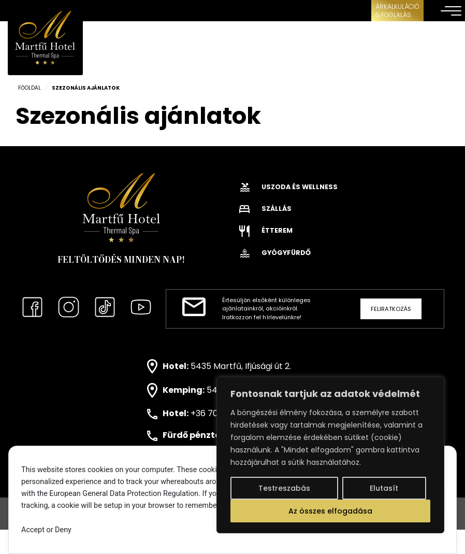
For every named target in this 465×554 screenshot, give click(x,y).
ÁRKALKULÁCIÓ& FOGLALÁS (397, 10)
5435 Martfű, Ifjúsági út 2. (241, 366)
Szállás (265, 208)
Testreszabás (284, 488)
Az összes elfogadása (330, 511)
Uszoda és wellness (288, 186)
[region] (330, 455)
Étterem (266, 230)
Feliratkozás (391, 309)
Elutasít (384, 488)
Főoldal (29, 87)
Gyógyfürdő (275, 252)
